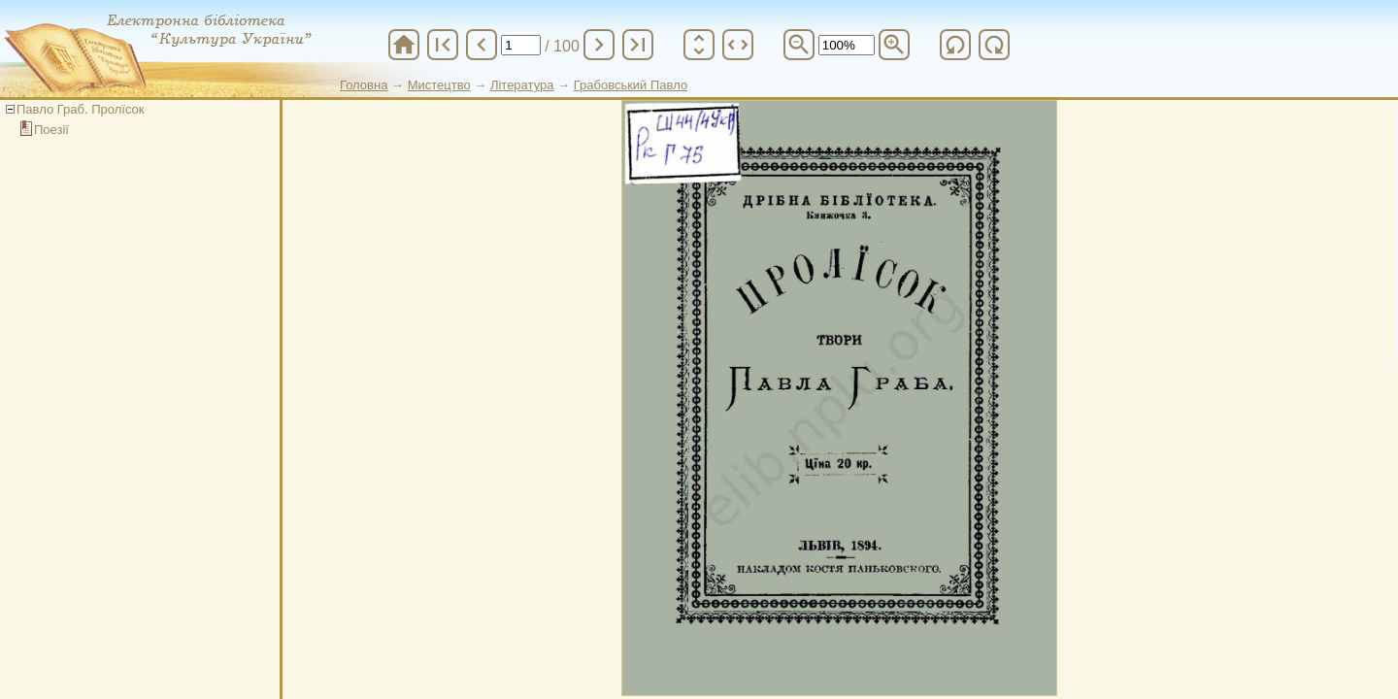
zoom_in (894, 44)
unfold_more (699, 44)
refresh (955, 44)
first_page (442, 44)
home (403, 44)
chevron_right (599, 44)
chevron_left (481, 44)
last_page (637, 44)
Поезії (51, 129)
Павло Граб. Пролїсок (80, 109)
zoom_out (799, 44)
